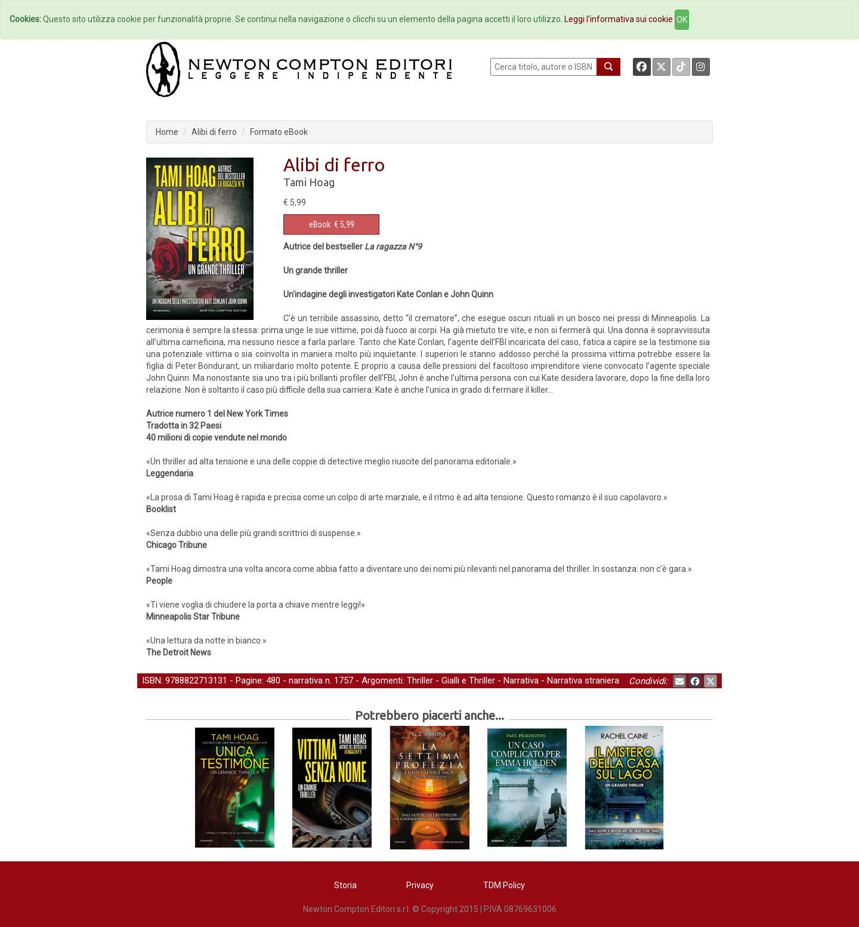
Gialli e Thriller (468, 680)
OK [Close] (681, 19)
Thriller (420, 680)
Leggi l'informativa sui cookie (618, 19)
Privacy (420, 885)
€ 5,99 (331, 224)
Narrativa (521, 680)
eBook (319, 224)
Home (167, 132)
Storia (345, 885)
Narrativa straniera (583, 680)
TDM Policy (504, 885)
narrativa (306, 680)
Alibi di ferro (214, 132)
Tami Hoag (309, 182)
